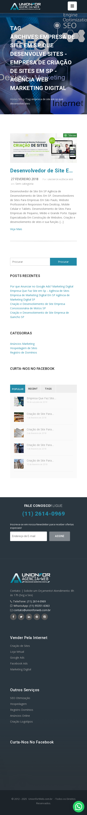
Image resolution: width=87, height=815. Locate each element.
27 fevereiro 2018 (24, 179)
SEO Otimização (20, 698)
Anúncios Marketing (22, 344)
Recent (33, 388)
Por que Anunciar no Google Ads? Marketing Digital (41, 286)
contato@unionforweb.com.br (32, 610)
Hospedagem (18, 704)
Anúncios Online (20, 715)
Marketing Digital (20, 669)
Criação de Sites (20, 646)
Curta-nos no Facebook (32, 369)
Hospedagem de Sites (23, 348)
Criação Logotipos (21, 721)
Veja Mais (16, 229)
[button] (78, 806)
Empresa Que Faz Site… (41, 398)
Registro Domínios (21, 710)
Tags (48, 388)
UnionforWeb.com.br (40, 799)
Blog (21, 99)
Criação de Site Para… (40, 413)
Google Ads (17, 657)
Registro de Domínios (23, 352)
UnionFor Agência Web (60, 179)
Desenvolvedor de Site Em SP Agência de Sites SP (43, 171)
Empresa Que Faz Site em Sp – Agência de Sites (39, 291)
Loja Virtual (17, 651)
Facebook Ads (19, 663)
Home (13, 99)
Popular (17, 389)
